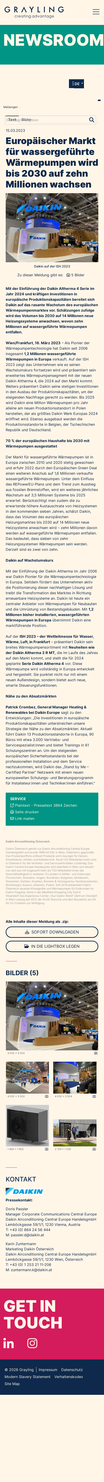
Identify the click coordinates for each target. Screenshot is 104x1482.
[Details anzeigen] (95, 1053)
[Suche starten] (92, 118)
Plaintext (22, 805)
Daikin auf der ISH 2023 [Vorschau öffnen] (52, 266)
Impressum (48, 1369)
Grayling (34, 12)
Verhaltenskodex (68, 1376)
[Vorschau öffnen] (52, 227)
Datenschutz (72, 1369)
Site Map (12, 1383)
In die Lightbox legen (52, 946)
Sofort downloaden (52, 932)
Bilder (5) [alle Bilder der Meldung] (22, 973)
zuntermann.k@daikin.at (31, 1270)
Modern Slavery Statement (28, 1376)
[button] (79, 83)
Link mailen (24, 818)
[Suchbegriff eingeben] (50, 120)
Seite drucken (27, 812)
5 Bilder (77, 275)
